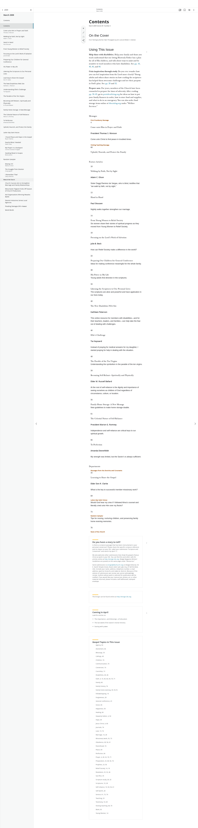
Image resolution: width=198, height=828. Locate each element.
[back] (2, 10)
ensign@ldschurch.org (115, 565)
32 (116, 83)
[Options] (194, 10)
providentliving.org (111, 94)
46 (93, 66)
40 (90, 66)
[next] (195, 416)
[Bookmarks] (184, 10)
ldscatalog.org (115, 103)
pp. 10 (137, 64)
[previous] (36, 416)
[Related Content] (189, 10)
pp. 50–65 (93, 94)
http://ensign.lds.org (112, 559)
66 (99, 66)
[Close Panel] (31, 10)
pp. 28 (107, 83)
